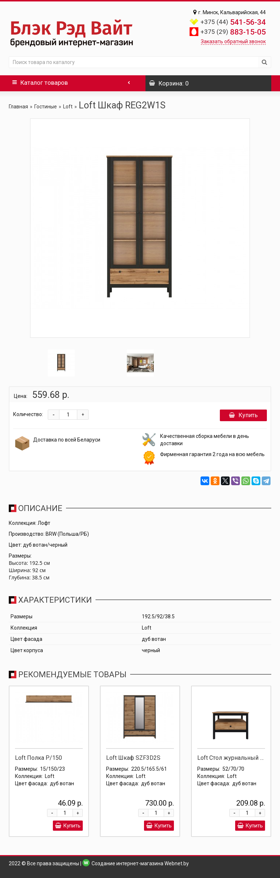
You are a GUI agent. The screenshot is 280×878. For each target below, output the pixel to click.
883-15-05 (233, 32)
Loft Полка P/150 (38, 757)
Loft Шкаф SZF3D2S (133, 757)
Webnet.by (176, 863)
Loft (68, 106)
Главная (18, 106)
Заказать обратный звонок (233, 41)
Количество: (28, 414)
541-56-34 (233, 22)
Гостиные (45, 106)
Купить (243, 415)
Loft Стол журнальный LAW (234, 757)
